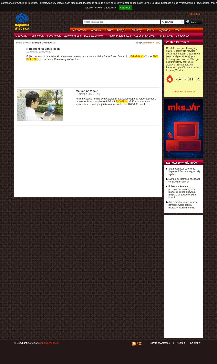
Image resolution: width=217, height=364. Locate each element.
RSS (139, 344)
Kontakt (181, 343)
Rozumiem (125, 7)
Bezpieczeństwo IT (95, 35)
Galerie (150, 30)
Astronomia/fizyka (144, 35)
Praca (177, 30)
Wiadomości (79, 30)
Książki (121, 30)
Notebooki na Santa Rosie (43, 48)
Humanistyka (165, 35)
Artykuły (96, 30)
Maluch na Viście (87, 91)
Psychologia (54, 35)
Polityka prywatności (159, 343)
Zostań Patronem (177, 42)
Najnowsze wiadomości (182, 162)
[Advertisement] (88, 76)
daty (158, 42)
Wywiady (164, 30)
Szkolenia (195, 343)
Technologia (37, 35)
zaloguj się (194, 14)
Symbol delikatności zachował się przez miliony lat (184, 180)
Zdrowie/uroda (72, 35)
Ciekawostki (183, 35)
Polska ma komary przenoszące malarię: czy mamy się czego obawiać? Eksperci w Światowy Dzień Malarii (183, 192)
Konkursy (136, 30)
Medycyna (21, 35)
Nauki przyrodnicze (120, 35)
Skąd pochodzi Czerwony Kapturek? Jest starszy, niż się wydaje (184, 171)
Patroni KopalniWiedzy (183, 91)
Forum (109, 30)
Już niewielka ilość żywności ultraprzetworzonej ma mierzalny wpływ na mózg (183, 205)
